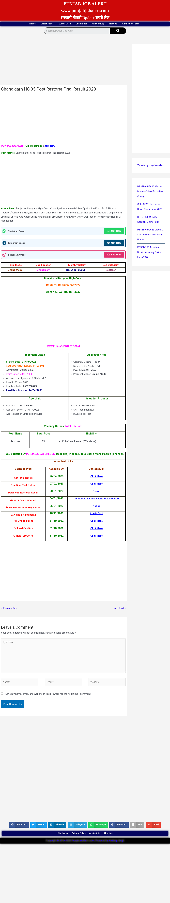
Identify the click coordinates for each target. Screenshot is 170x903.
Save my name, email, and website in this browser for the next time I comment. (48, 701)
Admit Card (58, 24)
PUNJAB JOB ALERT (85, 3)
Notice (96, 510)
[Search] (118, 31)
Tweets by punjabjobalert (150, 165)
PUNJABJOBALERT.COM (47, 454)
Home (13, 24)
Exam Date (81, 24)
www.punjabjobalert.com (85, 10)
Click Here (95, 480)
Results (125, 24)
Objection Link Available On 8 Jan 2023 (96, 502)
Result (96, 495)
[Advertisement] (63, 61)
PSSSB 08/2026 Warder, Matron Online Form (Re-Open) (150, 192)
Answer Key (104, 24)
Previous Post (9, 612)
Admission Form (150, 24)
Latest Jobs (34, 24)
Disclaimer (55, 842)
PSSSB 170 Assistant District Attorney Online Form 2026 (149, 252)
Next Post (120, 612)
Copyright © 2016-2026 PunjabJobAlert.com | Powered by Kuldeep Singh (85, 850)
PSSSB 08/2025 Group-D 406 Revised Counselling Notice (150, 235)
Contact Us (97, 842)
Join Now (50, 146)
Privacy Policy (76, 842)
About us (116, 842)
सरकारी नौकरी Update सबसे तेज (85, 18)
